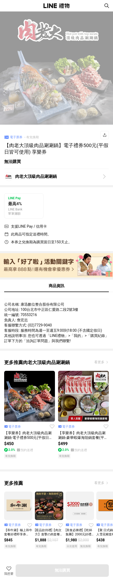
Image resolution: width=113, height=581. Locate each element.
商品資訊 (56, 285)
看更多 (99, 362)
